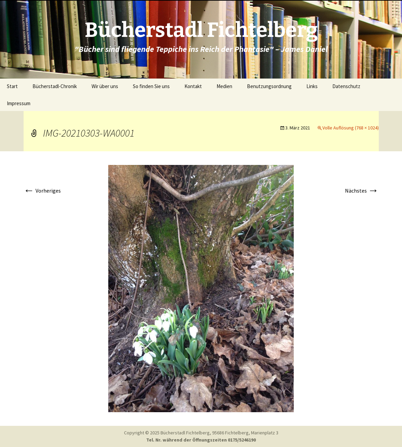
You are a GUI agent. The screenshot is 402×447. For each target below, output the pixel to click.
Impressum (18, 103)
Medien (224, 86)
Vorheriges (42, 190)
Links (312, 86)
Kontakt (193, 86)
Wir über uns (105, 86)
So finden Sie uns (151, 86)
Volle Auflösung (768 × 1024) (350, 128)
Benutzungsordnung (269, 86)
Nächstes (362, 190)
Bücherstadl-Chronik (54, 86)
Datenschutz (346, 86)
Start (12, 86)
